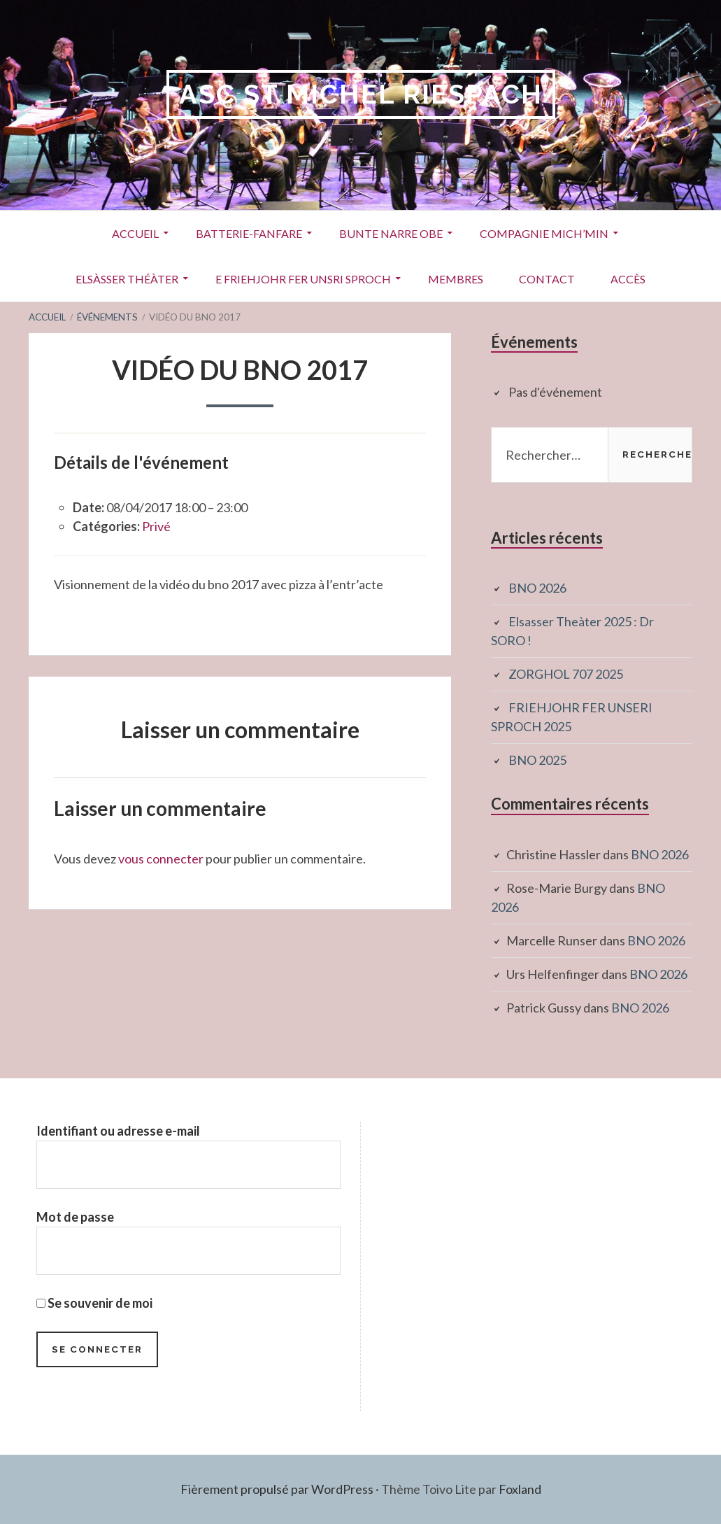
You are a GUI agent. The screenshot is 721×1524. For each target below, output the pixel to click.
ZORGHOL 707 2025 (565, 674)
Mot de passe (75, 1217)
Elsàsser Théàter (127, 278)
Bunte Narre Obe (391, 233)
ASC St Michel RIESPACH (361, 94)
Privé (156, 526)
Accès (628, 278)
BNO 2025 (537, 760)
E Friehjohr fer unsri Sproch (303, 278)
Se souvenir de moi (94, 1303)
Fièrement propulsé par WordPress (276, 1489)
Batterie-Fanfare (249, 233)
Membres (455, 278)
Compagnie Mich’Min (544, 233)
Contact (547, 278)
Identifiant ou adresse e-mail (118, 1130)
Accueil (135, 233)
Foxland (520, 1489)
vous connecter (161, 858)
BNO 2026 (537, 587)
